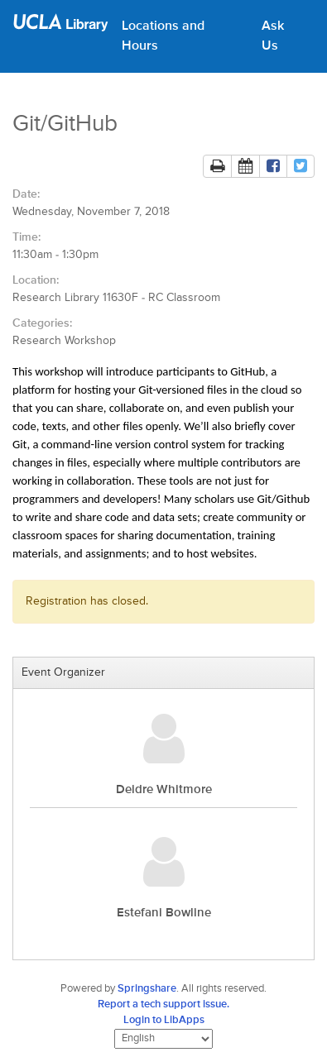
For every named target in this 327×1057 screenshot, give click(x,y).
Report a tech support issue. (163, 1004)
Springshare (147, 988)
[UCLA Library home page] (60, 28)
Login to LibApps (163, 1020)
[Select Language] (163, 1039)
